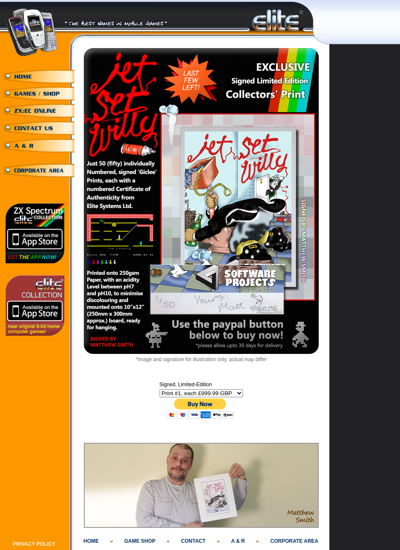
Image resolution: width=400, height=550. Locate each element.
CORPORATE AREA (294, 541)
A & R (238, 541)
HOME (91, 541)
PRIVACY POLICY (34, 544)
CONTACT (193, 541)
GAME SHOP (139, 541)
